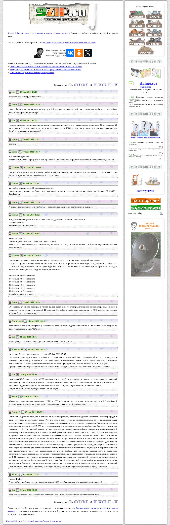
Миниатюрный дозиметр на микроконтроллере (32, 72)
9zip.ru (11, 33)
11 (95, 85)
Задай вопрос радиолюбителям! (146, 136)
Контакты (56, 521)
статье (35, 379)
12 (100, 85)
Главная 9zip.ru (13, 521)
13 (104, 85)
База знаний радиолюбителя (36, 521)
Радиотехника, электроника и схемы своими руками (42, 33)
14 (109, 85)
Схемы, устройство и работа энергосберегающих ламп (69, 42)
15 (116, 85)
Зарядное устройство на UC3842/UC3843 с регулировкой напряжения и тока (45, 69)
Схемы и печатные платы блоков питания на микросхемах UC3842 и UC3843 (46, 66)
